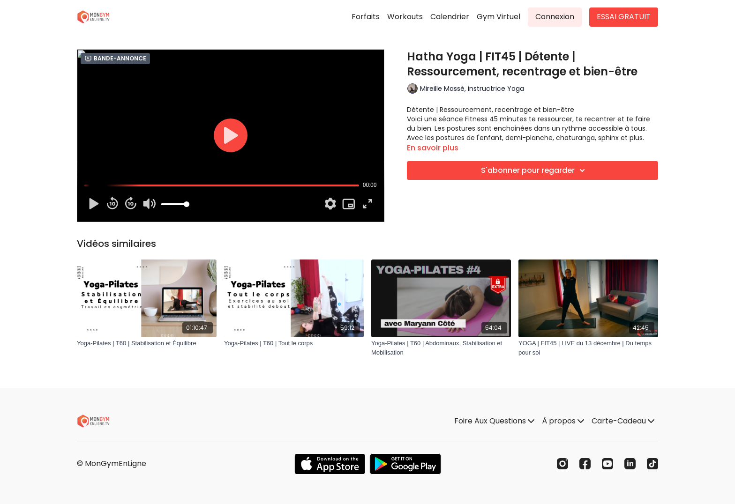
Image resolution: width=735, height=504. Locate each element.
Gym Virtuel (498, 16)
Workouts (405, 16)
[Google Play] (405, 463)
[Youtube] (607, 463)
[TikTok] (652, 463)
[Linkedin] (630, 463)
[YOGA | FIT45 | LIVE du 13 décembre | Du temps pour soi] (588, 348)
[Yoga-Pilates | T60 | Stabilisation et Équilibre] (147, 343)
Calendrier (449, 16)
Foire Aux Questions (494, 420)
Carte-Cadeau (623, 420)
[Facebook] (585, 463)
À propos (563, 420)
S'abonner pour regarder (534, 170)
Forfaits (366, 16)
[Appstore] (330, 463)
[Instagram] (562, 463)
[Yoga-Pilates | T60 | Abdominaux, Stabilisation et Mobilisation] (441, 348)
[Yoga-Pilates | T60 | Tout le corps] (294, 343)
